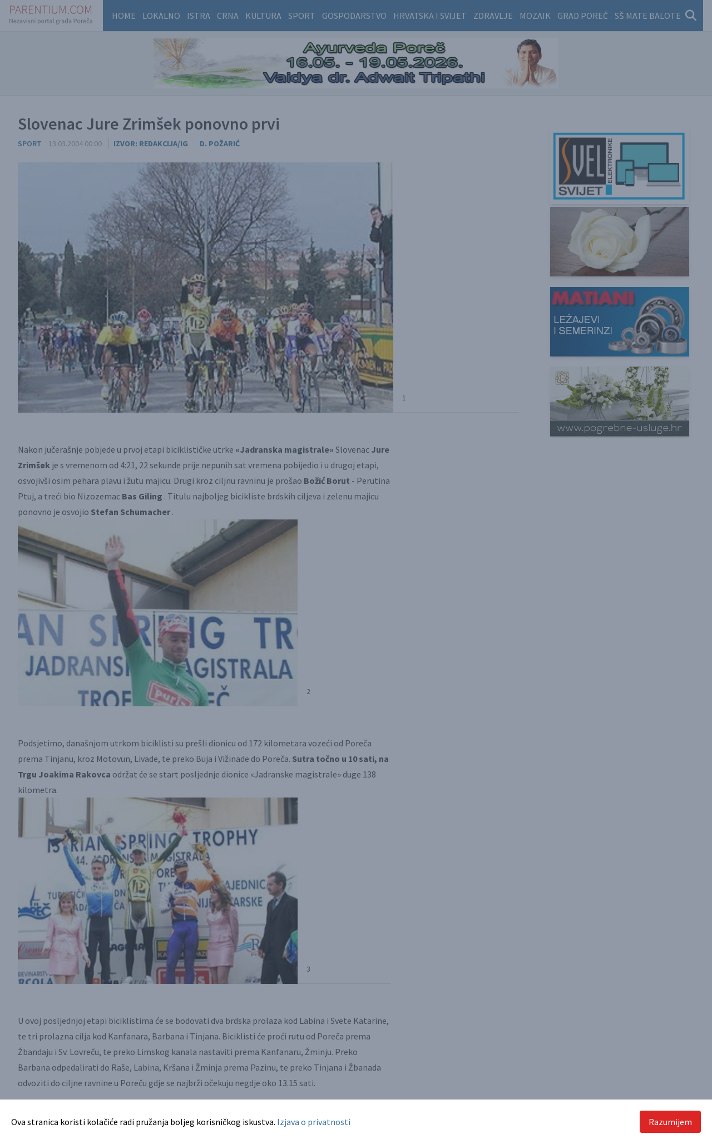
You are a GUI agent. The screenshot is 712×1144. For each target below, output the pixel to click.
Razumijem (670, 1121)
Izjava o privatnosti (313, 1121)
